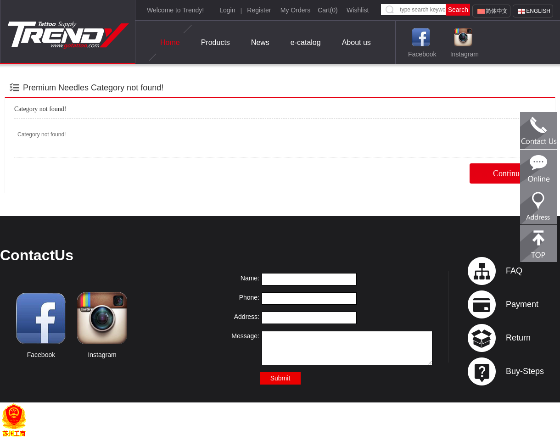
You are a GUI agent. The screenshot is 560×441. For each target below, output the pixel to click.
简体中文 (497, 11)
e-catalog (306, 42)
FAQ (514, 270)
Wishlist (358, 10)
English (538, 11)
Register (259, 10)
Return (518, 337)
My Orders (295, 10)
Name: (250, 278)
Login (227, 10)
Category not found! (127, 87)
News (260, 42)
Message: (245, 336)
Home (170, 43)
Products (215, 42)
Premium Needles (56, 87)
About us (356, 42)
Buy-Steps (525, 371)
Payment (522, 304)
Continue (508, 173)
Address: (246, 316)
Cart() (328, 10)
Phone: (249, 297)
